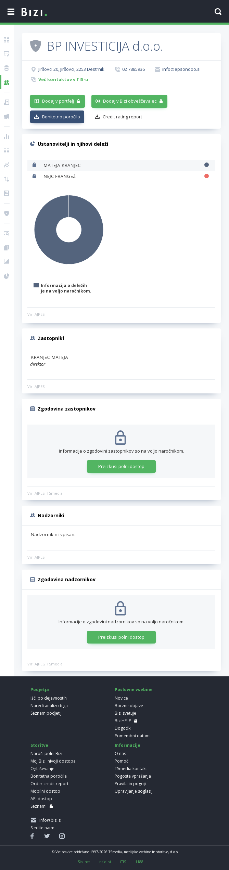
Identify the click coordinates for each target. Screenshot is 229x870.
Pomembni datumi (133, 736)
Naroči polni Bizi (46, 753)
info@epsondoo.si (181, 69)
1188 (139, 861)
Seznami (38, 806)
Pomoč (121, 761)
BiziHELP (123, 721)
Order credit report (49, 784)
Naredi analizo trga (49, 706)
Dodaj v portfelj (58, 101)
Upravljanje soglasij (134, 791)
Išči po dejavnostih (48, 698)
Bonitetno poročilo (61, 117)
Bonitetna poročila (48, 776)
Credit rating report (122, 117)
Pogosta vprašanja (133, 776)
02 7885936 (133, 69)
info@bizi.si (49, 820)
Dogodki (123, 728)
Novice (121, 698)
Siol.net (84, 861)
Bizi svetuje (125, 713)
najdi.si (105, 861)
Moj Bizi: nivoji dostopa (53, 761)
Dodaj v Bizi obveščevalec (129, 101)
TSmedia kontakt (131, 768)
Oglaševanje (42, 768)
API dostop (41, 799)
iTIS (123, 861)
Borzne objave (129, 706)
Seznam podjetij (46, 713)
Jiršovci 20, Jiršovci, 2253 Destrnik (71, 69)
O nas (120, 753)
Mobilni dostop (45, 791)
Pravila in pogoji (130, 784)
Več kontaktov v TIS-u (63, 79)
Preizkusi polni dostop (121, 466)
